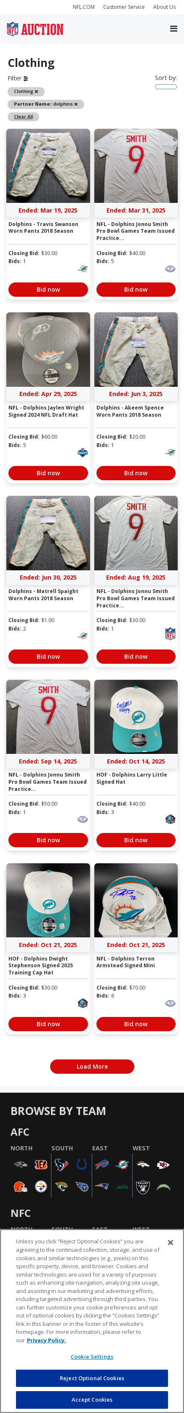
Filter (18, 78)
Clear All (23, 116)
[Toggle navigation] (174, 29)
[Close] (170, 1242)
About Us (164, 7)
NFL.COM (84, 7)
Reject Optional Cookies (92, 1378)
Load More (92, 1066)
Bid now (48, 289)
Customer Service (124, 7)
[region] (92, 1321)
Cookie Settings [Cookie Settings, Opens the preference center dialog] (92, 1356)
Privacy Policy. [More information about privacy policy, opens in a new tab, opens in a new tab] (46, 1340)
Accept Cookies (92, 1399)
